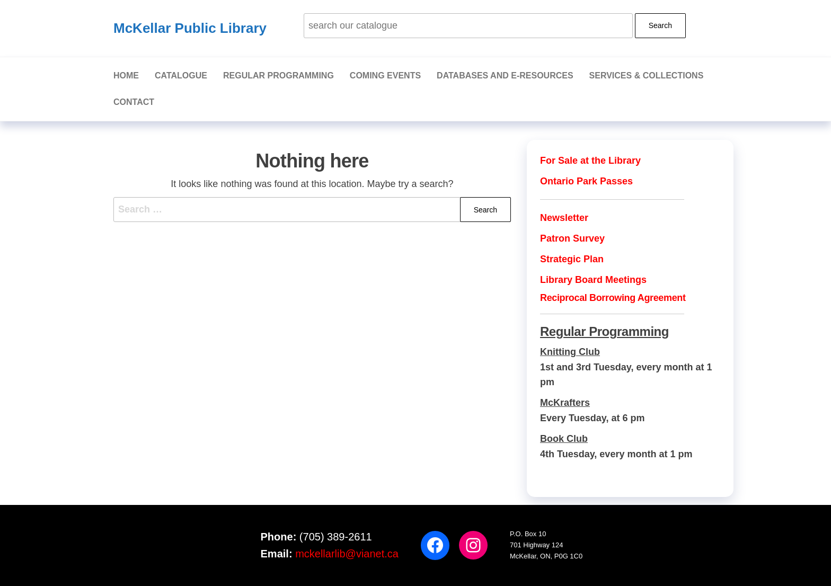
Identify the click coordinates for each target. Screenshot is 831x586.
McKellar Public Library (190, 28)
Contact (133, 101)
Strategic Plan (572, 259)
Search (660, 25)
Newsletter (564, 217)
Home (126, 75)
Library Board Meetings (593, 279)
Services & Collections (646, 75)
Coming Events (385, 75)
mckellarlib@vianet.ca (347, 554)
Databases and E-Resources (505, 75)
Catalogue (181, 75)
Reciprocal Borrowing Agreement (613, 297)
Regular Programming (278, 75)
